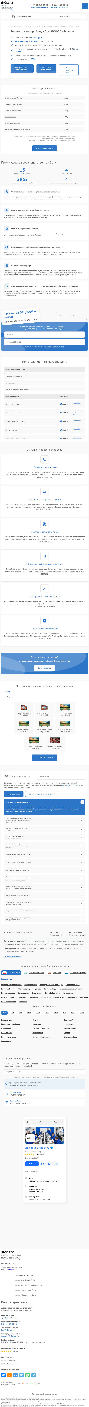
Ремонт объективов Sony (25, 1295)
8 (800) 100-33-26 (9, 1324)
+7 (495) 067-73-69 (40, 5)
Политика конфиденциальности (44, 1394)
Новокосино (38, 1033)
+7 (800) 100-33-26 (59, 5)
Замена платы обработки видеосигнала (17, 129)
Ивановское (69, 1024)
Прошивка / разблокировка (13, 104)
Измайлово (6, 1028)
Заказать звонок (44, 668)
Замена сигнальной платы (13, 110)
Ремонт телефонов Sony (24, 1280)
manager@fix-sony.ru (10, 1336)
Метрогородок (70, 1028)
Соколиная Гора (70, 1037)
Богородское (6, 1020)
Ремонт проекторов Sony (25, 1290)
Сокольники (6, 1041)
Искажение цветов (12, 413)
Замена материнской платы (13, 98)
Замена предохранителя (12, 123)
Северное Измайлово (42, 1037)
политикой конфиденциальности (54, 347)
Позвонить (64, 16)
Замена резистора (10, 117)
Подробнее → (77, 404)
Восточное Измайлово (10, 1024)
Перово (67, 1033)
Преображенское (8, 1037)
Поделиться (3, 1375)
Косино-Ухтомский (41, 1028)
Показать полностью (12, 957)
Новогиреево (6, 1033)
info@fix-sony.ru (8, 1330)
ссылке (11, 1269)
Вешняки (36, 1020)
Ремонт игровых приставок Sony (28, 1285)
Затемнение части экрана (15, 439)
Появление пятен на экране (16, 421)
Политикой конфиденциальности (64, 1077)
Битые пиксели (11, 430)
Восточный (68, 1020)
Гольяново (37, 1024)
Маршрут (31, 1163)
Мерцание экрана (12, 404)
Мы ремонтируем (21, 16)
